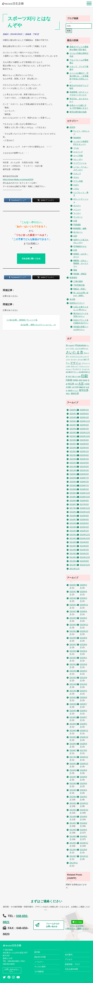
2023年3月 (74, 452)
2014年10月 (85, 538)
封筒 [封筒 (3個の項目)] (77, 387)
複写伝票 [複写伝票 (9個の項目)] (83, 390)
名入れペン (78, 232)
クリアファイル (80, 163)
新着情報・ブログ (72, 964)
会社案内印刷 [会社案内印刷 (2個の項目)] (83, 372)
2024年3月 (74, 433)
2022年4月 (84, 459)
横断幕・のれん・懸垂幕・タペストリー (80, 263)
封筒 (75, 250)
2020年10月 (75, 474)
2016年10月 (85, 512)
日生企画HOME (71, 969)
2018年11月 (75, 497)
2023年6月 (84, 444)
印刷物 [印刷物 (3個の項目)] (75, 380)
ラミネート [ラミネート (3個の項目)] (76, 369)
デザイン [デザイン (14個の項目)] (75, 362)
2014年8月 (84, 542)
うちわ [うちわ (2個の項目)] (71, 348)
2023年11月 (75, 436)
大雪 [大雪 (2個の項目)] (73, 387)
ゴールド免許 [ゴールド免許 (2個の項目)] (82, 359)
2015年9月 (74, 523)
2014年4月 (84, 550)
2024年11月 (85, 421)
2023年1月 (84, 452)
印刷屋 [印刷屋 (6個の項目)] (69, 380)
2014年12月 (85, 535)
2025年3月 (84, 417)
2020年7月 (84, 478)
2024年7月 (74, 425)
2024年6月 (84, 425)
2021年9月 (84, 463)
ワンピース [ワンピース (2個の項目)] (85, 369)
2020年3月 (84, 482)
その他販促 (39, 971)
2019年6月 (74, 489)
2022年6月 (74, 459)
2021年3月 (84, 470)
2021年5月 (74, 470)
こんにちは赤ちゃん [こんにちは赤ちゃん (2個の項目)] (81, 348)
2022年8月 (84, 455)
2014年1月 (74, 557)
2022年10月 (75, 455)
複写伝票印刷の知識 (78, 112)
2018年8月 (84, 501)
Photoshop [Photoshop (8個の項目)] (80, 345)
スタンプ (77, 174)
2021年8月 (74, 467)
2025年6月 (84, 414)
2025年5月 (74, 417)
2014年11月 (75, 538)
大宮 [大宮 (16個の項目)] (81, 383)
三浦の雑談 (78, 281)
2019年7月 (84, 486)
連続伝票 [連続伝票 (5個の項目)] (75, 393)
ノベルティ (39, 962)
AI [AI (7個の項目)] (67, 345)
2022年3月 (74, 463)
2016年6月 (84, 520)
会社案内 (68, 955)
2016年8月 (84, 516)
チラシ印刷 (78, 181)
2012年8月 (84, 561)
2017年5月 (84, 504)
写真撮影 (77, 225)
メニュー (77, 210)
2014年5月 (74, 550)
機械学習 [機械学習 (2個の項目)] (82, 387)
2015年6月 (84, 523)
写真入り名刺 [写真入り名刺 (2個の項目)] (76, 376)
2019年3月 (74, 493)
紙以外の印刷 (40, 957)
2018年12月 (85, 493)
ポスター (77, 206)
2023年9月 (74, 440)
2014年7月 (74, 546)
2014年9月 (74, 542)
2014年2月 (84, 554)
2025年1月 (74, 421)
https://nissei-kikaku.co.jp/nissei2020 (18, 180)
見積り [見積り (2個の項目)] (68, 393)
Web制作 (77, 138)
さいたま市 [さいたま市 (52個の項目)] (74, 352)
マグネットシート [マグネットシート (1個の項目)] (84, 366)
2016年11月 (75, 512)
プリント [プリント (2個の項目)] (85, 363)
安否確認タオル (80, 246)
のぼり (76, 185)
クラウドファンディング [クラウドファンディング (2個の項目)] (78, 356)
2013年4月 (74, 561)
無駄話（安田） (80, 289)
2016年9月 (74, 516)
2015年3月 (74, 531)
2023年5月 (74, 448)
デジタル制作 (40, 967)
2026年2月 (84, 410)
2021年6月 (84, 467)
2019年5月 (84, 489)
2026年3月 (74, 410)
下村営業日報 (79, 285)
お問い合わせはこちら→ (11, 970)
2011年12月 (85, 565)
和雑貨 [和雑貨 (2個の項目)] (84, 380)
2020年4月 (74, 482)
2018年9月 (74, 501)
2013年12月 (85, 557)
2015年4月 (84, 527)
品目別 (72, 127)
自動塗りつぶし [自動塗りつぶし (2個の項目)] (73, 390)
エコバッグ (78, 152)
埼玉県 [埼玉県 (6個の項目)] (71, 384)
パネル (76, 189)
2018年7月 (74, 504)
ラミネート (78, 217)
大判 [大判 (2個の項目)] (76, 384)
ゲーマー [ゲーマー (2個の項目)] (74, 359)
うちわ (76, 148)
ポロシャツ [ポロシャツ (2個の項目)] (74, 366)
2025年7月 (74, 414)
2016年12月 (85, 508)
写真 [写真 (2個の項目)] (69, 376)
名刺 (75, 236)
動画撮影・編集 (80, 228)
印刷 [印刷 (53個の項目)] (84, 376)
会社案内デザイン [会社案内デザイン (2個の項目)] (72, 372)
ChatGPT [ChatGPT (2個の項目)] (71, 345)
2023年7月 (74, 444)
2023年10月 (85, 436)
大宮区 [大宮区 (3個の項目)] (87, 384)
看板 (75, 270)
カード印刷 (78, 156)
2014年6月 (84, 546)
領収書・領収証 (80, 274)
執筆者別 (73, 278)
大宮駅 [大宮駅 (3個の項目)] (68, 387)
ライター (77, 213)
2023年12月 (85, 433)
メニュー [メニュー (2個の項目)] (69, 369)
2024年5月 (74, 429)
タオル (76, 177)
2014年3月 (74, 554)
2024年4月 (84, 429)
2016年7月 (74, 520)
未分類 (72, 299)
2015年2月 (84, 531)
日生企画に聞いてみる (31, 259)
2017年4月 (74, 508)
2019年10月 (75, 486)
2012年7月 (74, 565)
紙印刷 (37, 952)
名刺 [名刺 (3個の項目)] (80, 380)
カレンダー (78, 159)
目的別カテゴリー (77, 303)
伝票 (75, 221)
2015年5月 (74, 527)
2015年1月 (74, 535)
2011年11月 (75, 569)
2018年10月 (85, 497)
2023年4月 (84, 448)
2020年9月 (84, 474)
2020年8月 (74, 478)
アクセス (68, 959)
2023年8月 (84, 440)
